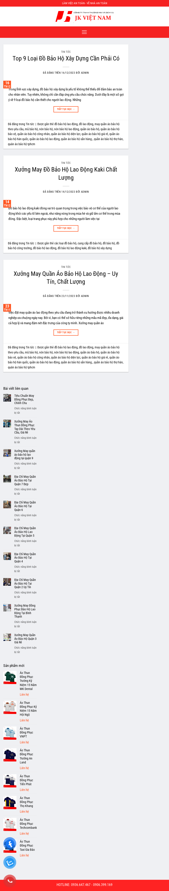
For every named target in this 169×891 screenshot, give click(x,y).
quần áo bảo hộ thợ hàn (108, 139)
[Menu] (84, 32)
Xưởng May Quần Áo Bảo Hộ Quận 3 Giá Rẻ (25, 638)
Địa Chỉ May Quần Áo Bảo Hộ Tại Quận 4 (25, 557)
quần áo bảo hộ (89, 129)
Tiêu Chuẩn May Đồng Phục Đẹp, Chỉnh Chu (24, 399)
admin (85, 72)
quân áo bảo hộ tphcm (21, 144)
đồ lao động (86, 124)
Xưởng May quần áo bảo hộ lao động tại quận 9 (24, 454)
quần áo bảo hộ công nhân (33, 134)
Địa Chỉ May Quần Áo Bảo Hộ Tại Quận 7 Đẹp (25, 480)
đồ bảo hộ (109, 243)
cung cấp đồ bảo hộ (89, 243)
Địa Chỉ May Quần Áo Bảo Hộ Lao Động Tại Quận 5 (25, 531)
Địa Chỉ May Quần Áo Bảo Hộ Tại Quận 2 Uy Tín (25, 583)
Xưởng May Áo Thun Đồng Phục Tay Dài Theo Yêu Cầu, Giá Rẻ (24, 427)
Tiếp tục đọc (66, 109)
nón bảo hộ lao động (66, 129)
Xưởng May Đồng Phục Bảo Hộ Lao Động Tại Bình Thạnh (24, 611)
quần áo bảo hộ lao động (44, 139)
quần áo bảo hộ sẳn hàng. (77, 139)
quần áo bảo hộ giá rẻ (95, 134)
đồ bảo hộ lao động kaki (72, 248)
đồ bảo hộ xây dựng (100, 248)
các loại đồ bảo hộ (65, 243)
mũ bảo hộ (31, 129)
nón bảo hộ (46, 129)
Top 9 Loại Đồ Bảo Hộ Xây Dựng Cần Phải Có (66, 58)
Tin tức (66, 51)
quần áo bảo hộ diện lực (65, 134)
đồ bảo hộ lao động (66, 124)
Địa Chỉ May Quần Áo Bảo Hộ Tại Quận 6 (25, 506)
